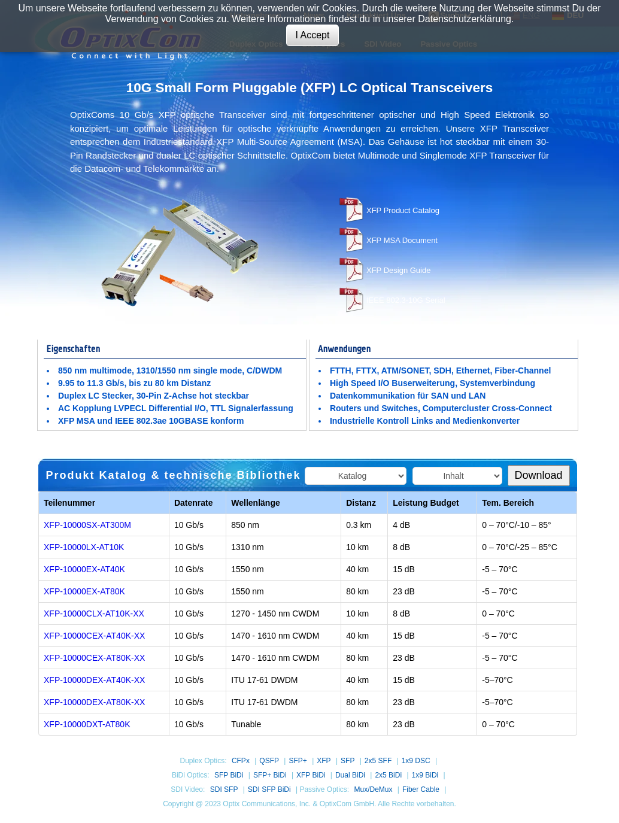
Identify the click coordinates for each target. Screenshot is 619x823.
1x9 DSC (416, 761)
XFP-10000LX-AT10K (84, 547)
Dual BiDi (350, 775)
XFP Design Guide (398, 270)
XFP (323, 761)
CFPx (241, 761)
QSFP (269, 761)
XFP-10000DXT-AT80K (87, 724)
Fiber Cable (420, 789)
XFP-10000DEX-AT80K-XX (94, 702)
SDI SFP (224, 789)
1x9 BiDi (425, 775)
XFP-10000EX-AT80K (84, 591)
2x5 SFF (378, 761)
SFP (347, 761)
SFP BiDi (228, 775)
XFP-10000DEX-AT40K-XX (94, 680)
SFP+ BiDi (270, 775)
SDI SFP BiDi (269, 789)
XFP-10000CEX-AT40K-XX (94, 635)
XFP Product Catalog (402, 210)
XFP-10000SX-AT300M (87, 525)
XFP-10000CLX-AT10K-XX (94, 613)
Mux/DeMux (373, 789)
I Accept (313, 35)
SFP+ (298, 761)
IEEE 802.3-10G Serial (405, 300)
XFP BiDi (310, 775)
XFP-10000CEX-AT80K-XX (94, 658)
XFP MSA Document (402, 240)
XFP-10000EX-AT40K (84, 569)
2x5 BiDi (388, 775)
